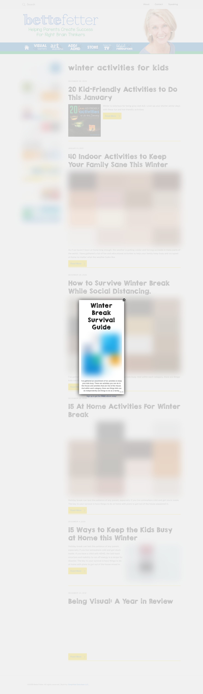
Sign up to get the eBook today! (102, 396)
